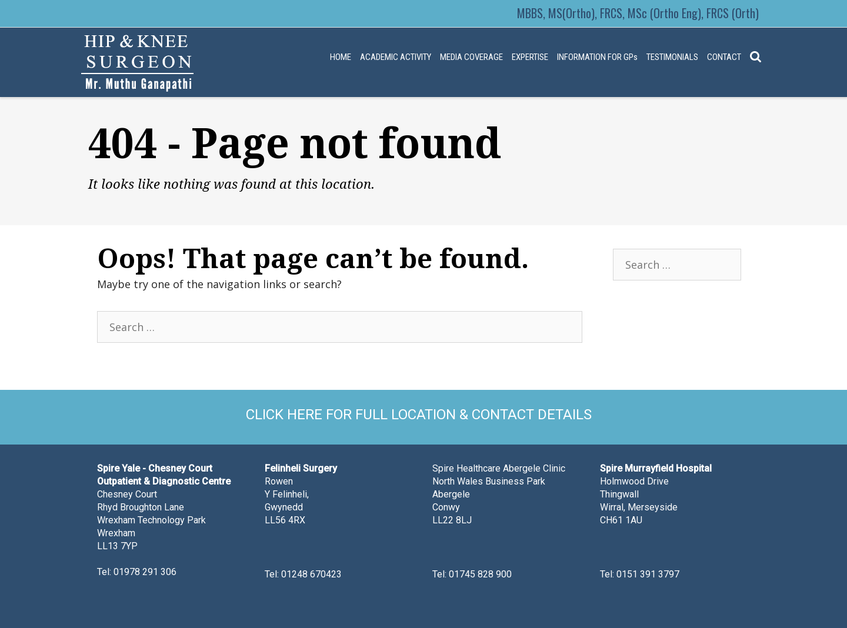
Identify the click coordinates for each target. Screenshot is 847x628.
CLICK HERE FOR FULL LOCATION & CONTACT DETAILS (419, 414)
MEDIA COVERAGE (471, 57)
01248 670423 (311, 574)
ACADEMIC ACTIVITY (395, 57)
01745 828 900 (480, 574)
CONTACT (724, 57)
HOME (340, 57)
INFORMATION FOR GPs (597, 57)
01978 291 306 (145, 571)
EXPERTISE (530, 57)
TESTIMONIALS (672, 57)
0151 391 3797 (647, 574)
